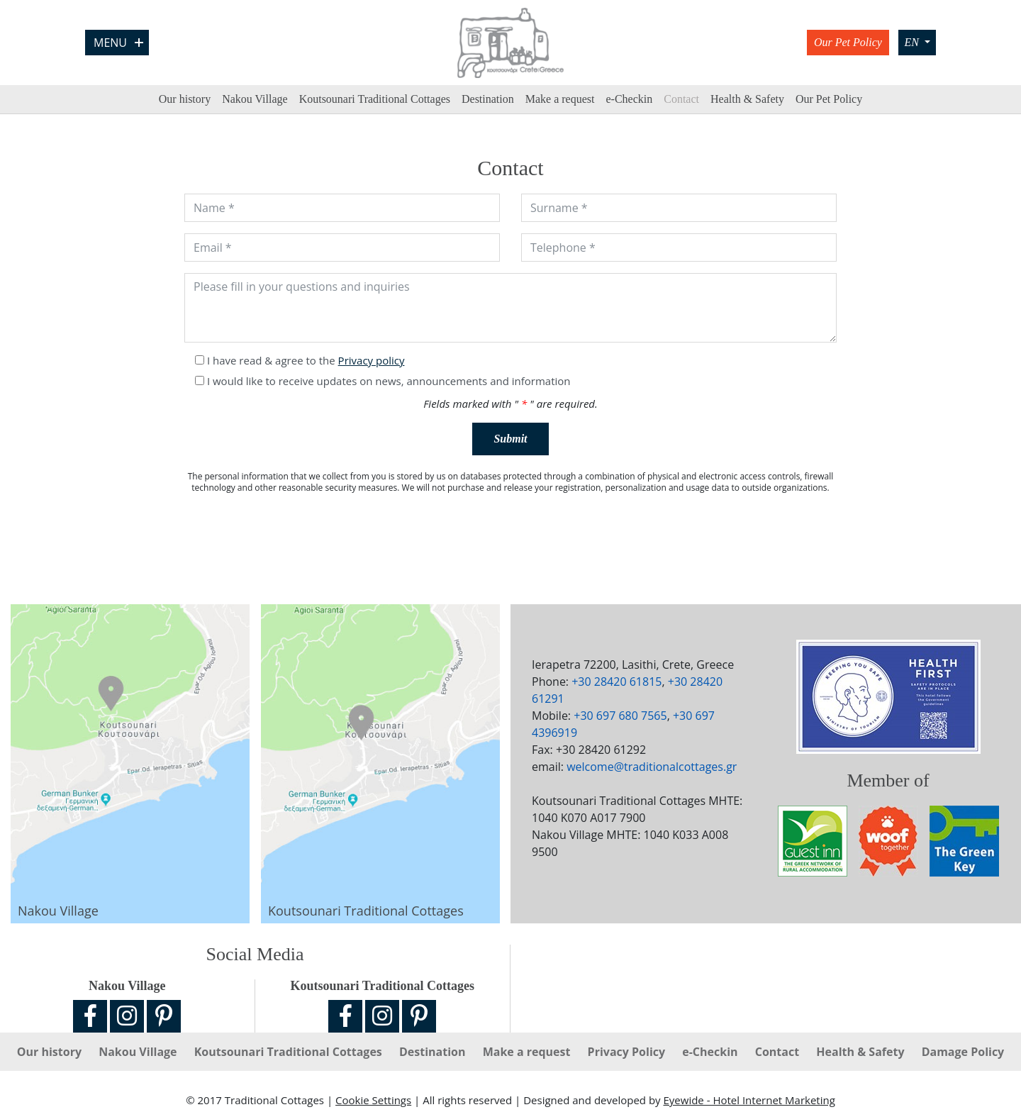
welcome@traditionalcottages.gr (652, 766)
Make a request (560, 99)
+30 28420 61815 (616, 681)
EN (912, 42)
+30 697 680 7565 (620, 715)
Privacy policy (371, 360)
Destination (488, 99)
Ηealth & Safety (747, 99)
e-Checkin (629, 99)
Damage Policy (963, 1052)
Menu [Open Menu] (118, 42)
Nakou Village (255, 99)
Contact (681, 99)
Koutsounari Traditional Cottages (374, 99)
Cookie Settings (373, 1100)
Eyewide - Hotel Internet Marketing (749, 1100)
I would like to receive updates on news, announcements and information (389, 381)
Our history (185, 99)
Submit (510, 439)
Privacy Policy (628, 1052)
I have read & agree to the (306, 360)
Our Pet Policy (848, 42)
